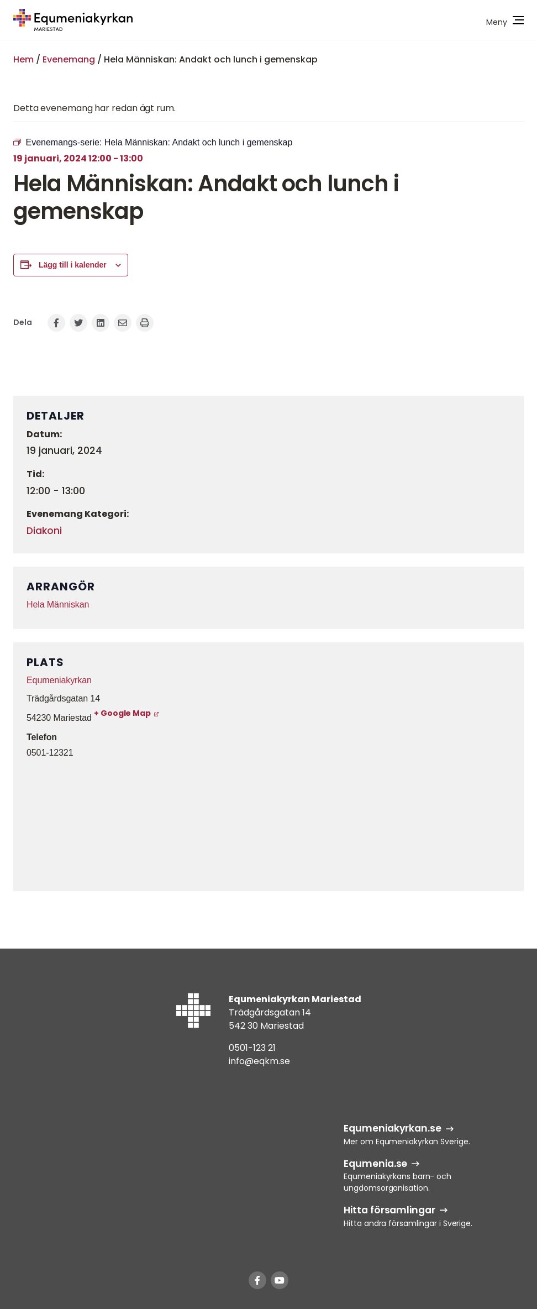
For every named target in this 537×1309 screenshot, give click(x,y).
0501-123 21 (252, 1047)
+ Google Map (122, 713)
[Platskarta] (268, 823)
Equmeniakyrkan (59, 680)
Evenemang (69, 59)
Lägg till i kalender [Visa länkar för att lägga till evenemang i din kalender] (73, 264)
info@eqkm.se (259, 1061)
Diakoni (44, 530)
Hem (23, 59)
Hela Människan (58, 604)
